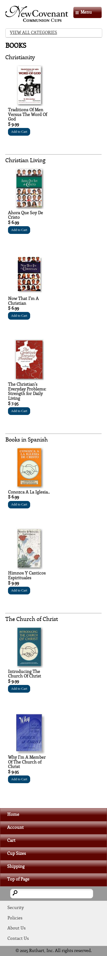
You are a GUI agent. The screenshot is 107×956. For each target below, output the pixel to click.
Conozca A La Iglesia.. (29, 492)
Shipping (16, 866)
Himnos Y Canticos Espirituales (27, 575)
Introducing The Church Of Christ (24, 674)
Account (15, 827)
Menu (86, 12)
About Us (16, 928)
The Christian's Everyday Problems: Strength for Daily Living (27, 391)
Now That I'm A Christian (23, 301)
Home (13, 814)
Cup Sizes (16, 853)
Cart (11, 840)
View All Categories (33, 33)
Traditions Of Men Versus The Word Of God (27, 115)
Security (15, 908)
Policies (14, 918)
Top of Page (18, 879)
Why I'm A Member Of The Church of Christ (27, 762)
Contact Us (18, 938)
